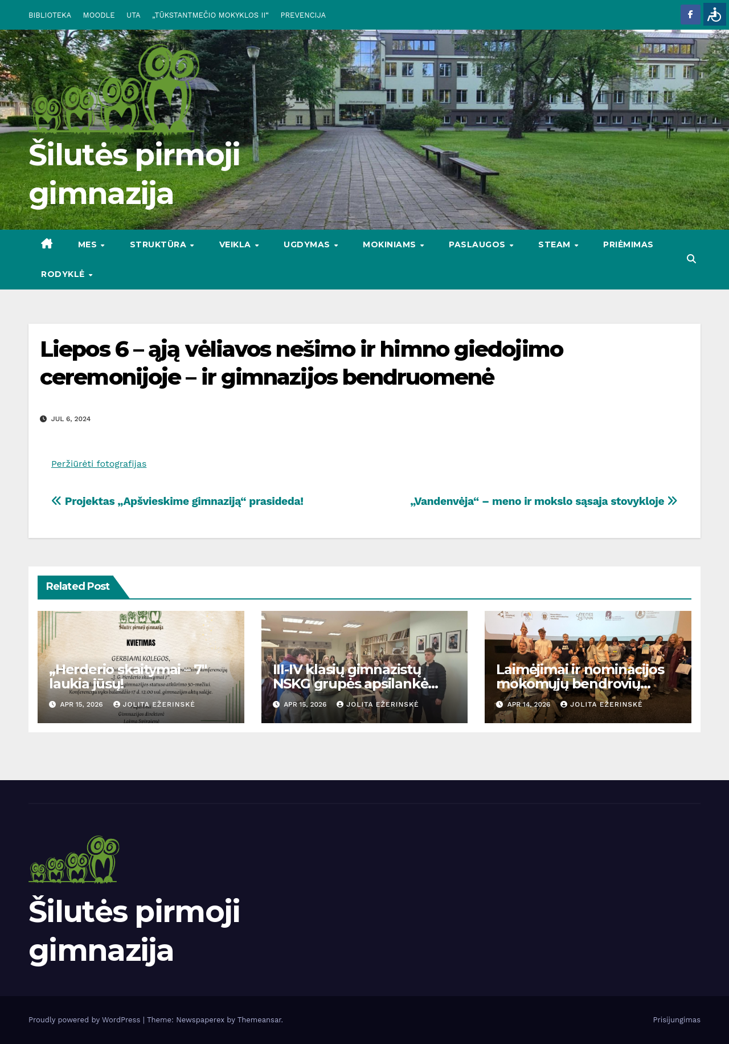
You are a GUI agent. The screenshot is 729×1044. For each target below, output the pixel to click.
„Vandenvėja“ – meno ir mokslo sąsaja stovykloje (544, 501)
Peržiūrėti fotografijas (98, 463)
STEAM (555, 244)
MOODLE (99, 15)
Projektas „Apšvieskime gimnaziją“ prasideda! (177, 501)
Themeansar (259, 1020)
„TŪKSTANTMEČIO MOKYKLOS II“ (210, 15)
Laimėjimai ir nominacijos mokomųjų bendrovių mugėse (580, 683)
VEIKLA (236, 244)
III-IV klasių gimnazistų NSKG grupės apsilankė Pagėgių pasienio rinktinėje (363, 683)
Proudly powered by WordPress (85, 1020)
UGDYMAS (308, 244)
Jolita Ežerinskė (154, 704)
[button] (691, 259)
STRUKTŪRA (159, 244)
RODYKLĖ (64, 274)
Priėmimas (628, 244)
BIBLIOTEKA (49, 15)
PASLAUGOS (478, 244)
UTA (133, 15)
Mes (89, 244)
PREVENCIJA (303, 15)
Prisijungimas (677, 1020)
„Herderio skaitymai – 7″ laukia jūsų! (128, 676)
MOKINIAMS (391, 244)
